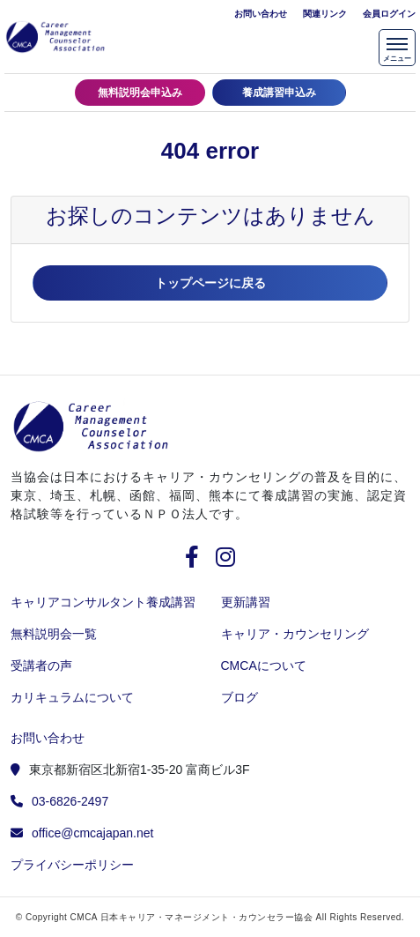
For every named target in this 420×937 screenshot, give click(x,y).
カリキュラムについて (72, 697)
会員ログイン (389, 14)
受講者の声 (41, 665)
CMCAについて (263, 665)
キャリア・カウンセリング (295, 634)
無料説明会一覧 (54, 634)
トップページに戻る (210, 283)
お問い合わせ (260, 14)
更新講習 (245, 602)
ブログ (239, 697)
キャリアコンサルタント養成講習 (103, 602)
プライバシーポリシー (72, 865)
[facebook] (198, 560)
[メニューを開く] (397, 47)
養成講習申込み (279, 92)
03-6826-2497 (70, 801)
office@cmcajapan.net (92, 833)
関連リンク (325, 14)
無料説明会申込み (140, 92)
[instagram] (225, 560)
